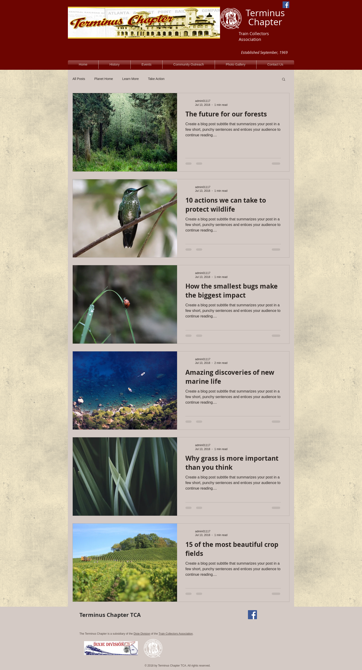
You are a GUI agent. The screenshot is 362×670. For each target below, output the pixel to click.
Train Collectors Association (176, 633)
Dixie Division (142, 633)
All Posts (78, 79)
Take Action (156, 79)
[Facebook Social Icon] (286, 4)
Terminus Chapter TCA (110, 615)
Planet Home (103, 79)
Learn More (130, 79)
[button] (283, 79)
